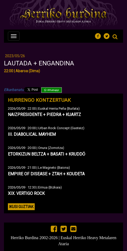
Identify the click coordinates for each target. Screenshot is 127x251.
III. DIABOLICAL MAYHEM (32, 134)
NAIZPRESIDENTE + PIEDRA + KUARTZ (44, 114)
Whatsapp (51, 90)
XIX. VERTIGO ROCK (26, 193)
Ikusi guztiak (21, 207)
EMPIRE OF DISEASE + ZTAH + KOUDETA (46, 173)
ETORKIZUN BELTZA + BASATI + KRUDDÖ (46, 154)
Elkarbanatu (14, 90)
